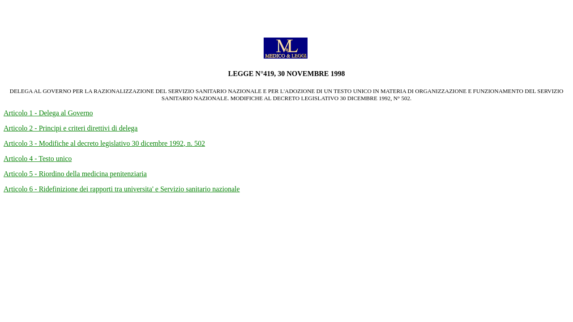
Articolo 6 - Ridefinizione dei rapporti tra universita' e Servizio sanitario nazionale (122, 189)
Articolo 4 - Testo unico (38, 158)
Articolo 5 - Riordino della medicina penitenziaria (75, 174)
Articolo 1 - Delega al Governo (48, 113)
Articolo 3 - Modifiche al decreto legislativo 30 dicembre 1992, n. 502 (104, 143)
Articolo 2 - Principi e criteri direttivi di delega (70, 128)
